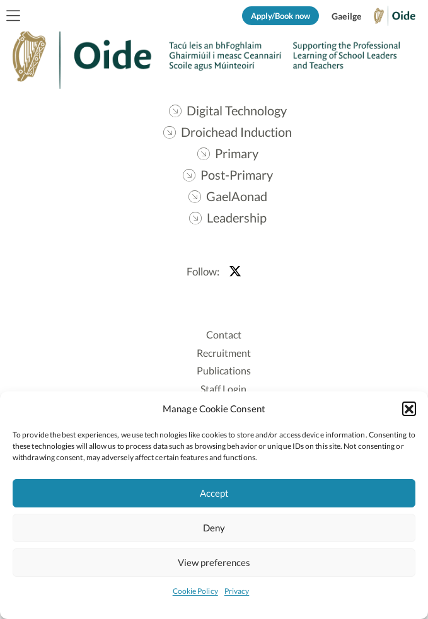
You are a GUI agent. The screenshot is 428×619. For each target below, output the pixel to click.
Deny (214, 527)
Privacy (237, 591)
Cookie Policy (195, 591)
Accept (214, 493)
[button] (409, 408)
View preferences (214, 562)
